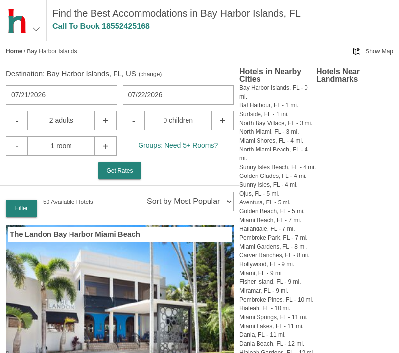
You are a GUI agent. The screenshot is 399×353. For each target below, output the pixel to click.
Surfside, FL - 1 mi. (264, 114)
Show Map (379, 51)
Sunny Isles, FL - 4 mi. (268, 184)
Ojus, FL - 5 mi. (259, 193)
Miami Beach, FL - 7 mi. (270, 220)
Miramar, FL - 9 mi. (263, 290)
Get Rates (119, 170)
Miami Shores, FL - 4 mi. (271, 140)
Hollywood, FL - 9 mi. (266, 264)
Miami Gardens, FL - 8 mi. (273, 246)
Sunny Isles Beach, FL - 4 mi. (277, 167)
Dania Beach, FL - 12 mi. (271, 343)
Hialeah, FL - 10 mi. (264, 308)
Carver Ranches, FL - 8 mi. (274, 255)
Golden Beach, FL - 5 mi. (272, 211)
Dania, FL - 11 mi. (262, 334)
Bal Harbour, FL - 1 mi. (268, 105)
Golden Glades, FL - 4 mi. (272, 176)
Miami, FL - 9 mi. (261, 273)
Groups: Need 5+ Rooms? (178, 145)
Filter (21, 208)
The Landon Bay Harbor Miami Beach (75, 234)
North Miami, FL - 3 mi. (269, 131)
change (150, 74)
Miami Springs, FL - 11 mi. (273, 317)
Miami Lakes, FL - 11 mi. (271, 326)
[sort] (187, 201)
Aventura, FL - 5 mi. (265, 202)
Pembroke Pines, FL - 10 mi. (276, 299)
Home (14, 51)
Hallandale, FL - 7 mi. (267, 229)
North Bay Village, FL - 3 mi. (275, 123)
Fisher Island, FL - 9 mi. (270, 281)
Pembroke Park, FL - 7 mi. (273, 237)
